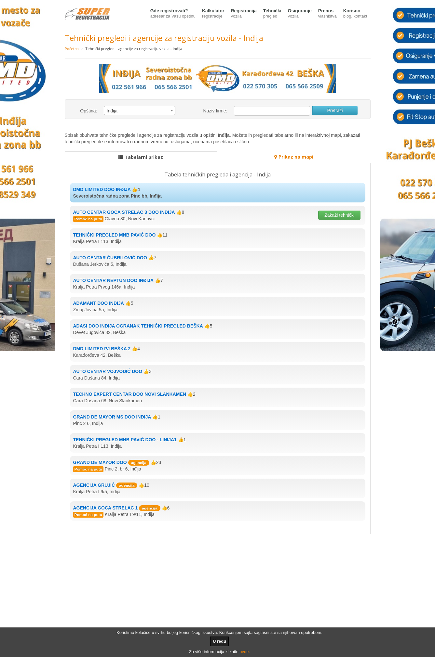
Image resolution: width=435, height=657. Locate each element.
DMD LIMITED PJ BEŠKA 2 (102, 348)
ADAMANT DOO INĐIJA (98, 303)
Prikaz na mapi (293, 157)
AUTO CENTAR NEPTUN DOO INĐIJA (113, 280)
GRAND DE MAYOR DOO (100, 462)
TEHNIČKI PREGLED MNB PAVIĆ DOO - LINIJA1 (125, 439)
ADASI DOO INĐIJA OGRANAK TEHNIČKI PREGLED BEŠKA (138, 325)
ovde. (244, 651)
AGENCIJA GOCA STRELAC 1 (105, 507)
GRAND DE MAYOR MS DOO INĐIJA (112, 416)
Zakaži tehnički (339, 215)
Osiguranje (300, 13)
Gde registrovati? (173, 13)
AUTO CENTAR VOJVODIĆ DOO (108, 371)
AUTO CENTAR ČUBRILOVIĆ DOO (110, 257)
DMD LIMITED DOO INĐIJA (102, 189)
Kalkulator (213, 13)
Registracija (243, 13)
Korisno (355, 13)
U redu (219, 641)
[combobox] (139, 110)
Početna (72, 48)
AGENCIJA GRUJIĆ (94, 485)
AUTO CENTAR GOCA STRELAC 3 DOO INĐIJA (124, 212)
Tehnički (272, 13)
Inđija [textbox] (112, 110)
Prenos (327, 13)
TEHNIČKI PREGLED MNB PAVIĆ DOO (114, 235)
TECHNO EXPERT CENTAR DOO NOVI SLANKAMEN (129, 394)
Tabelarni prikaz (140, 157)
